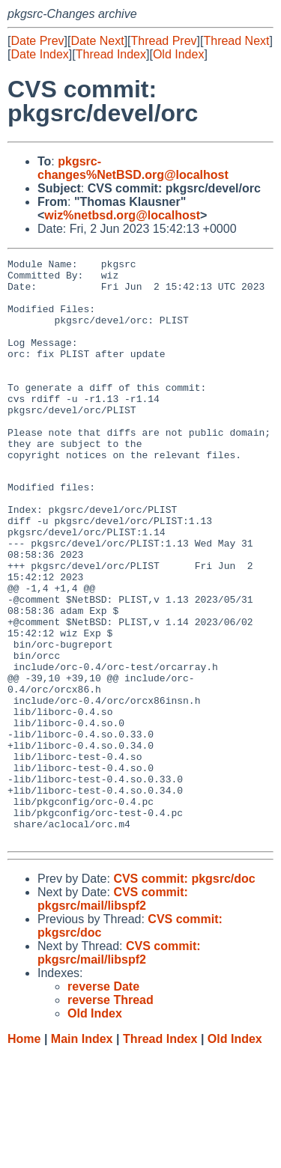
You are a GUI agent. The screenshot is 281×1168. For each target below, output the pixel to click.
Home (23, 1153)
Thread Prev (164, 40)
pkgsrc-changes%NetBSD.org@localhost (133, 168)
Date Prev (37, 40)
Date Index (39, 54)
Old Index (178, 54)
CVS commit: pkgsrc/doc (184, 993)
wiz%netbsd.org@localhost (122, 215)
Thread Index (111, 54)
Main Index (82, 1153)
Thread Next (236, 40)
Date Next (97, 40)
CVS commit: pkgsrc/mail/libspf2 (112, 1013)
